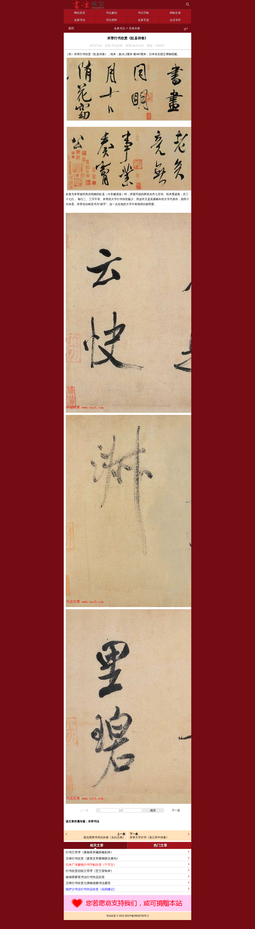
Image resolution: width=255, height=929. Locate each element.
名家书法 (119, 28)
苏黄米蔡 (134, 28)
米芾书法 (93, 821)
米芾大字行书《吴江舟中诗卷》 (149, 837)
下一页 (176, 810)
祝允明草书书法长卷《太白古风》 (104, 837)
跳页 (153, 810)
